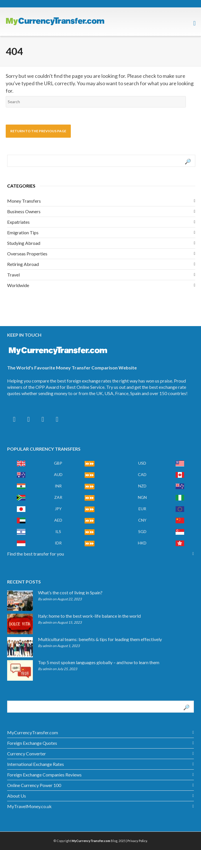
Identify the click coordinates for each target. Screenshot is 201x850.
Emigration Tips (23, 232)
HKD (142, 542)
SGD (142, 531)
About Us (16, 795)
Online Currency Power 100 (34, 785)
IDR (58, 542)
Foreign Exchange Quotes (32, 743)
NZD (142, 485)
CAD (142, 474)
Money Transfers (24, 201)
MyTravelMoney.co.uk (29, 806)
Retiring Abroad (23, 264)
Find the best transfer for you (35, 553)
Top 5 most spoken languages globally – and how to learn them (98, 662)
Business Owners (24, 211)
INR (58, 485)
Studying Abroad (23, 243)
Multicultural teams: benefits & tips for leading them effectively (100, 639)
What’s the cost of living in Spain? (70, 592)
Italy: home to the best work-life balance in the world (89, 616)
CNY (142, 520)
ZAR (58, 497)
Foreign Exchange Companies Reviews (44, 774)
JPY (58, 508)
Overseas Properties (27, 253)
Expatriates (18, 222)
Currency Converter (26, 753)
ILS (58, 531)
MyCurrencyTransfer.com (32, 732)
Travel (13, 274)
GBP (58, 463)
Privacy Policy (137, 841)
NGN (142, 497)
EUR (142, 508)
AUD (58, 474)
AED (58, 520)
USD (142, 463)
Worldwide (18, 285)
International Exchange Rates (35, 764)
